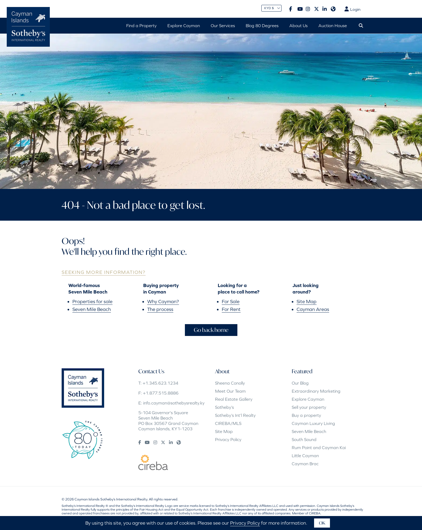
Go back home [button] (211, 330)
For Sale (231, 301)
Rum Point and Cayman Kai (319, 447)
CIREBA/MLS (228, 423)
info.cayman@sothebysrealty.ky (174, 402)
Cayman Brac (305, 463)
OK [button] (322, 523)
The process (160, 309)
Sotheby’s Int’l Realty (235, 415)
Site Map (306, 301)
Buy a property (306, 415)
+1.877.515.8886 (160, 393)
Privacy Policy (228, 439)
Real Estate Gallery (233, 399)
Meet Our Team (230, 391)
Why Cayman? (163, 301)
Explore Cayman (308, 399)
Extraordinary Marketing (316, 391)
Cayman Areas (313, 309)
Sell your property (309, 407)
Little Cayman (305, 455)
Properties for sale (92, 301)
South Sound (304, 439)
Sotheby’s (224, 407)
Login (352, 9)
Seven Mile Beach (91, 309)
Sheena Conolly (230, 383)
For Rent (231, 309)
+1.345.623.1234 (160, 383)
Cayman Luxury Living (313, 423)
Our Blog (300, 383)
